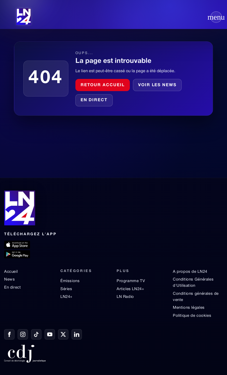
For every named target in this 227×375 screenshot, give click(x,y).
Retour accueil (103, 85)
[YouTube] (50, 334)
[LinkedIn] (77, 334)
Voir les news (157, 85)
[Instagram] (23, 334)
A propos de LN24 (190, 272)
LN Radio (125, 297)
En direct (94, 100)
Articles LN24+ (130, 289)
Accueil (11, 272)
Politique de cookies (192, 316)
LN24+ (66, 297)
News (9, 279)
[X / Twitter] (63, 334)
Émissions (70, 281)
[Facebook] (9, 334)
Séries (66, 289)
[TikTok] (36, 334)
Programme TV (131, 281)
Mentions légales (189, 308)
